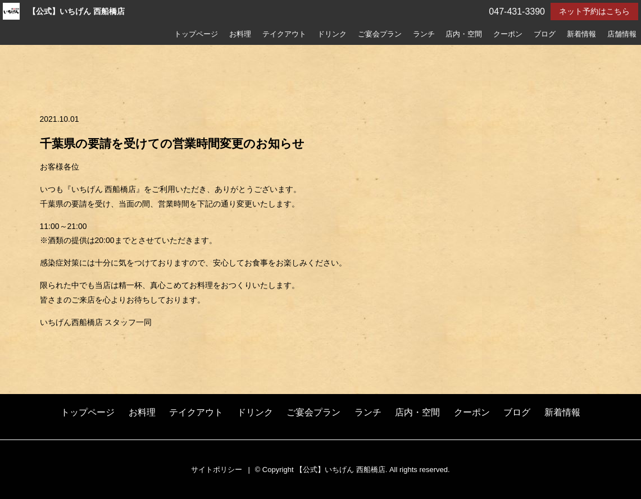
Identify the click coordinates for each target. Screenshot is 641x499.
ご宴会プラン (380, 34)
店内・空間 (463, 34)
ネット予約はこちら (594, 11)
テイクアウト (284, 34)
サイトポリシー (216, 469)
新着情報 (581, 34)
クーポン (507, 34)
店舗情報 (622, 34)
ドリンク (332, 34)
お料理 (240, 34)
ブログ (545, 34)
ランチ (424, 34)
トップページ (196, 34)
